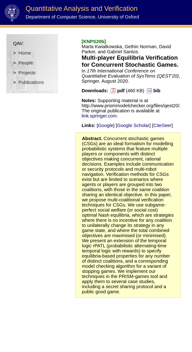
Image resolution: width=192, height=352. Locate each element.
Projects (27, 72)
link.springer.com (99, 115)
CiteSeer (162, 125)
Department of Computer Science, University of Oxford (82, 16)
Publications (31, 82)
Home (25, 53)
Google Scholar (133, 125)
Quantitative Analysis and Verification (82, 8)
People (26, 62)
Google (105, 125)
